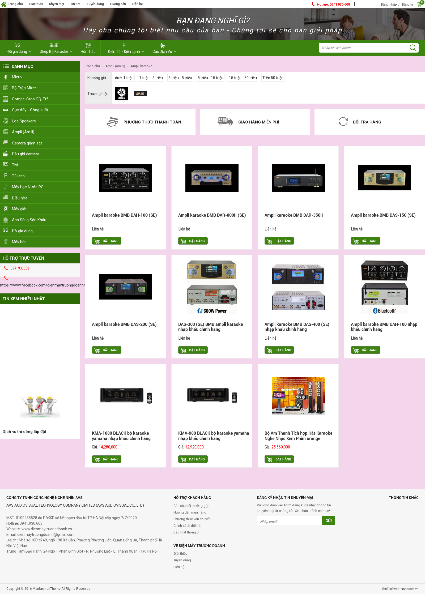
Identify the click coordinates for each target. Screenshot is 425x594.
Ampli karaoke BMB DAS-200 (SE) (124, 324)
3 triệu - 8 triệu (180, 78)
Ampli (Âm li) (23, 132)
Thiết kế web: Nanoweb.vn (400, 589)
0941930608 (20, 268)
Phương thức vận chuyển (192, 519)
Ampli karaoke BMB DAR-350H (294, 215)
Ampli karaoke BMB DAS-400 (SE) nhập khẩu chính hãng (297, 326)
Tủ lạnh (18, 176)
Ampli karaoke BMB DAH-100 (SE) (124, 215)
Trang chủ (15, 4)
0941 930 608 (333, 4)
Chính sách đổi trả (187, 526)
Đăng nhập (389, 4)
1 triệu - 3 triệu (151, 78)
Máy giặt (19, 209)
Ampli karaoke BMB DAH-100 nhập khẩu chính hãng (384, 326)
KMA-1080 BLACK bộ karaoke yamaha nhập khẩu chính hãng (121, 435)
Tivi (15, 165)
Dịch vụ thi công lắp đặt (24, 435)
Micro (17, 77)
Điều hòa (19, 198)
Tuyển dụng (95, 4)
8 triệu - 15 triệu (210, 78)
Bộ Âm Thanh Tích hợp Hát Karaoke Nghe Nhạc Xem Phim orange (298, 435)
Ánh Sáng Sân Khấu (29, 219)
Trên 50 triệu (272, 78)
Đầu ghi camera (25, 154)
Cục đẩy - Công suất (30, 110)
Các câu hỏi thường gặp (191, 506)
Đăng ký (408, 4)
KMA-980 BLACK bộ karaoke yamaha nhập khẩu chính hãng (213, 435)
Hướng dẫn (118, 4)
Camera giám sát (27, 143)
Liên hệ (137, 4)
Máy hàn (19, 242)
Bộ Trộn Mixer (24, 88)
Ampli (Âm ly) (115, 66)
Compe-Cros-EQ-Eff (30, 99)
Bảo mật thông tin (187, 532)
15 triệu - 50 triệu (243, 78)
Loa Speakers (24, 121)
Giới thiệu (36, 4)
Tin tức (75, 4)
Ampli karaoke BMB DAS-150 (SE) (383, 215)
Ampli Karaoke (141, 66)
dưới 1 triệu (124, 78)
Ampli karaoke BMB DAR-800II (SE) (212, 215)
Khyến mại (56, 4)
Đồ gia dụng (22, 231)
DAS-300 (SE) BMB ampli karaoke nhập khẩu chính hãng (210, 326)
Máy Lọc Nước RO (28, 187)
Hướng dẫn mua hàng (189, 512)
